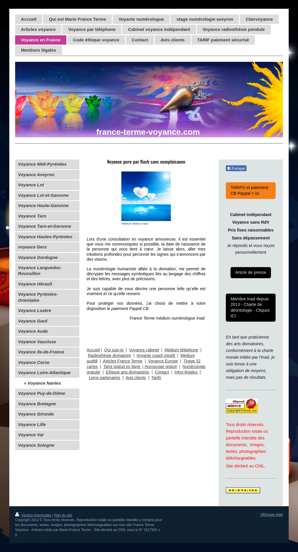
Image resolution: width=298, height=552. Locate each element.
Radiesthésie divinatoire (109, 355)
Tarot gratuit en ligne (122, 366)
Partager (236, 169)
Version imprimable (33, 515)
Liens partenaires (104, 377)
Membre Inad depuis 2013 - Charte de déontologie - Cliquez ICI (250, 307)
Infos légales (187, 372)
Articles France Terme (123, 361)
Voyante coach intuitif (156, 355)
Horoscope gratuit (161, 366)
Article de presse (250, 272)
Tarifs (156, 377)
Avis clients (135, 377)
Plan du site (63, 515)
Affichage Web (271, 515)
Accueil (93, 350)
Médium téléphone (181, 350)
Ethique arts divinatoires (127, 372)
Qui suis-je (114, 350)
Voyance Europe (163, 361)
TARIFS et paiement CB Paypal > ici (249, 190)
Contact (162, 372)
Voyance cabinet (144, 350)
